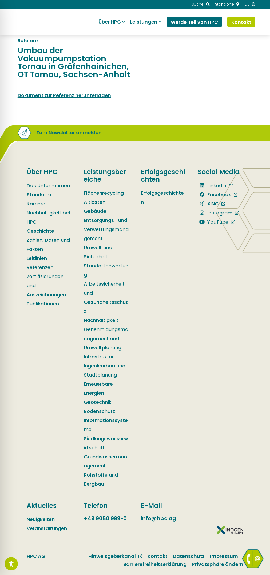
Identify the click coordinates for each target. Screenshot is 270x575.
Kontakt (158, 556)
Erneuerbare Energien (98, 388)
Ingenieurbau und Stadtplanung (104, 370)
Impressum (224, 556)
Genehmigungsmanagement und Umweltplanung (106, 338)
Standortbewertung (106, 270)
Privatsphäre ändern (217, 564)
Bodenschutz (99, 411)
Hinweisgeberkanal (112, 556)
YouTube (213, 221)
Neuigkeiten (41, 519)
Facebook (214, 194)
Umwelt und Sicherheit (98, 252)
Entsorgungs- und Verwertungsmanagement (106, 229)
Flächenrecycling (104, 193)
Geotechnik (98, 402)
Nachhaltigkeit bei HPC (48, 217)
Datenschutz (189, 556)
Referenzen (40, 267)
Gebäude (95, 211)
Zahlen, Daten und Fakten (48, 244)
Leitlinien (37, 258)
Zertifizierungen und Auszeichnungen (46, 285)
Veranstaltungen (47, 528)
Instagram (215, 212)
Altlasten (94, 202)
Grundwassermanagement (105, 461)
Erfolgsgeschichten (162, 197)
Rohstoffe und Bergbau (101, 479)
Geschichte (40, 231)
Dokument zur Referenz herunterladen (64, 95)
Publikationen (43, 303)
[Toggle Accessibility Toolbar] (11, 564)
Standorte (39, 194)
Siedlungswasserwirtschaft (106, 443)
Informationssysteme (106, 425)
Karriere (36, 203)
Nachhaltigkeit (101, 320)
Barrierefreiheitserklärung (155, 564)
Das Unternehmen (48, 185)
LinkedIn (212, 185)
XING (208, 203)
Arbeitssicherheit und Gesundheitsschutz (106, 298)
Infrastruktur (99, 356)
